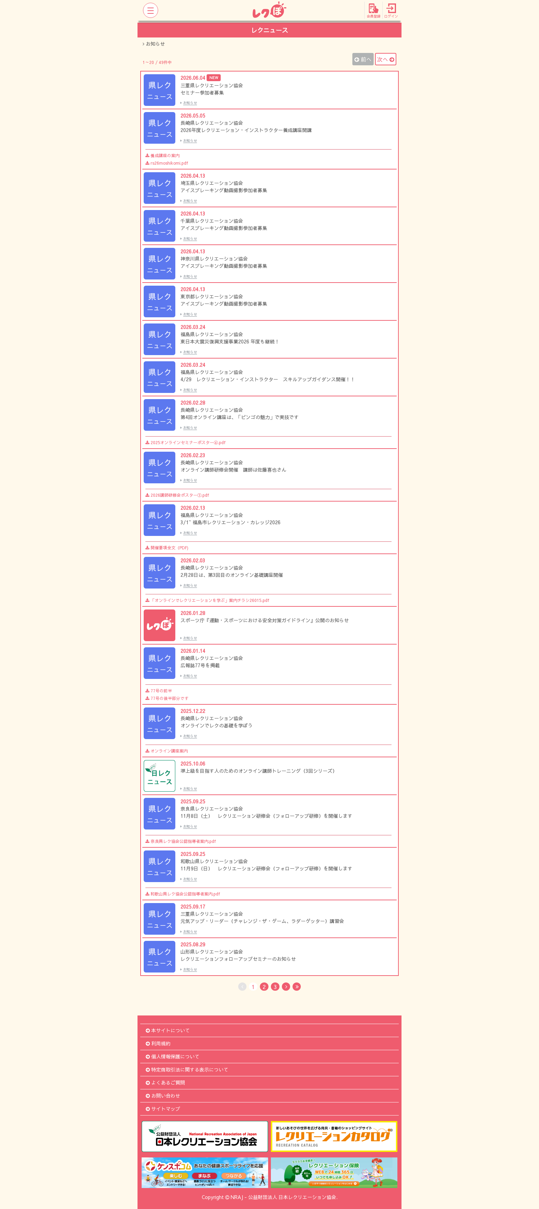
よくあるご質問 (165, 1082)
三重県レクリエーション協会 (211, 85)
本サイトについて (168, 1030)
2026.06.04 (200, 77)
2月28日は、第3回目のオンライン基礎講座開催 (231, 574)
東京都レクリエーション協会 (211, 296)
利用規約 (158, 1043)
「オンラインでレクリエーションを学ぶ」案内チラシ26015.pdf (207, 600)
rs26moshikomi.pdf (166, 163)
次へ (385, 59)
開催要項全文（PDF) (166, 547)
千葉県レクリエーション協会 (211, 220)
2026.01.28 (192, 612)
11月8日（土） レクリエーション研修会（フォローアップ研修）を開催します (266, 815)
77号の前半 (158, 690)
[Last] (297, 986)
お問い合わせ (163, 1095)
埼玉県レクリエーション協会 (211, 182)
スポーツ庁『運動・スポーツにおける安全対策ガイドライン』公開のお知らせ (264, 620)
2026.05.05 (192, 115)
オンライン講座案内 (166, 751)
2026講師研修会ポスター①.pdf (177, 495)
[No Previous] (242, 986)
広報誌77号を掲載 (200, 665)
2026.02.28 (192, 402)
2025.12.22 (192, 710)
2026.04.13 (192, 175)
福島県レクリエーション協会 (211, 334)
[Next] (286, 986)
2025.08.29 (192, 944)
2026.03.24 (192, 326)
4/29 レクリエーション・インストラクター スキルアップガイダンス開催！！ (267, 379)
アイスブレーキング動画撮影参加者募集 (223, 190)
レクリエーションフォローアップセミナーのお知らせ (238, 958)
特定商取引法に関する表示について (187, 1069)
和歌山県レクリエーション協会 (214, 861)
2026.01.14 (192, 650)
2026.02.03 (192, 560)
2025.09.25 (192, 801)
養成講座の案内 (162, 155)
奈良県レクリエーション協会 (211, 808)
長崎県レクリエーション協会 (211, 122)
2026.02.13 (192, 507)
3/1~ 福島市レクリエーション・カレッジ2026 (230, 522)
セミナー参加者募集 (202, 92)
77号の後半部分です (166, 698)
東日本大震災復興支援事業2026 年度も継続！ (229, 341)
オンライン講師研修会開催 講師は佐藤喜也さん (233, 469)
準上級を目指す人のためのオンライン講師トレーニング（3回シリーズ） (258, 770)
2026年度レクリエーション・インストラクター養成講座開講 (246, 130)
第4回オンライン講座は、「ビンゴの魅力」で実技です (239, 417)
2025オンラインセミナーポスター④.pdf (185, 442)
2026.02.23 (192, 455)
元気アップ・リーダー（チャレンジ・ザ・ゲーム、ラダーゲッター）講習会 (262, 920)
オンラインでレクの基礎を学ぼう (216, 725)
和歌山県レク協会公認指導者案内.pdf (182, 894)
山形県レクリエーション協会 (211, 951)
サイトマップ (163, 1108)
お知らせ (188, 102)
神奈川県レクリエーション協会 (214, 258)
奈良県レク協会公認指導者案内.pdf (180, 841)
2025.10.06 (192, 763)
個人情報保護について (172, 1056)
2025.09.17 (192, 906)
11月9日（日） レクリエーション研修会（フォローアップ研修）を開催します (266, 868)
